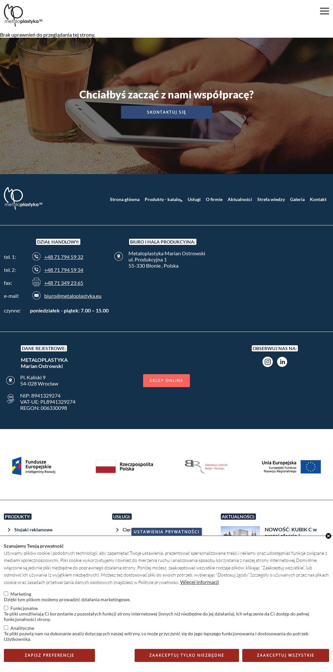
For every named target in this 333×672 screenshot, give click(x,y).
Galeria (297, 199)
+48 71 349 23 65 (63, 283)
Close (328, 536)
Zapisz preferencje (49, 655)
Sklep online (166, 380)
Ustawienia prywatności (166, 532)
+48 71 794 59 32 (63, 257)
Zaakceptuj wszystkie (285, 655)
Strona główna (125, 199)
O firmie (214, 199)
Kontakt (318, 199)
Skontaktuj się (166, 112)
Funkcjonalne (24, 608)
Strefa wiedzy (271, 199)
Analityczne (22, 628)
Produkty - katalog (163, 199)
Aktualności (240, 199)
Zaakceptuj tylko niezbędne (186, 655)
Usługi (194, 199)
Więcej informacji (199, 582)
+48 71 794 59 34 (63, 270)
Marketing (20, 594)
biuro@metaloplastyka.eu (72, 296)
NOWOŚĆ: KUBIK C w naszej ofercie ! (291, 532)
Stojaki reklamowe (33, 529)
